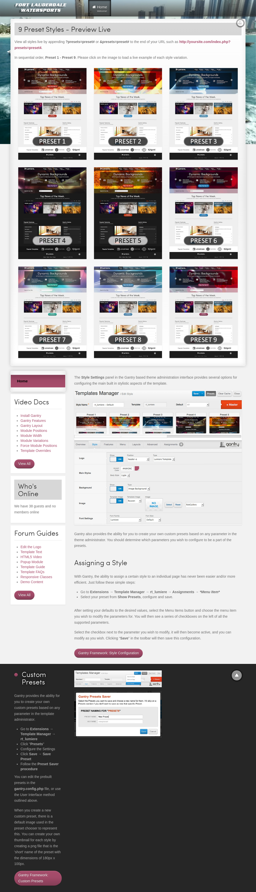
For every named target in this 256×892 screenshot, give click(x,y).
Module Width (31, 436)
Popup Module (31, 562)
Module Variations (34, 441)
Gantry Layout (31, 426)
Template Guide (32, 567)
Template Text (31, 552)
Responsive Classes (36, 577)
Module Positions (33, 431)
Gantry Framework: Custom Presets (33, 878)
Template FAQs (32, 572)
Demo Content (31, 582)
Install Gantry (30, 416)
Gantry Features (33, 421)
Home (22, 381)
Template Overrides (35, 451)
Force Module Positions (38, 446)
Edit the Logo (30, 547)
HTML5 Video (31, 557)
